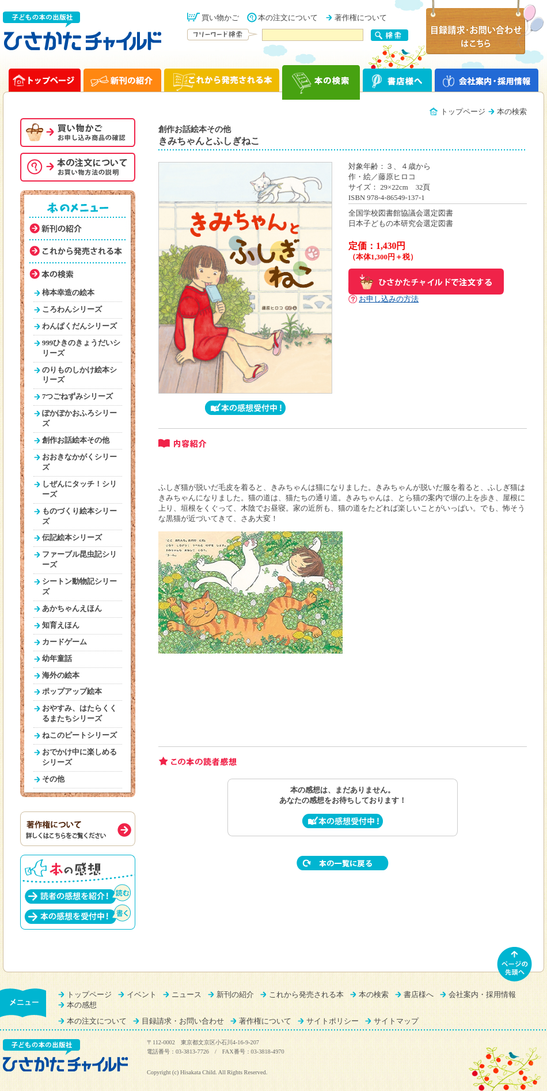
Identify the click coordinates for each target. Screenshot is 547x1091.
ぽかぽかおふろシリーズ (79, 418)
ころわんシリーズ (72, 309)
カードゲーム (64, 642)
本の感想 (82, 1005)
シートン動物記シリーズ (79, 586)
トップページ (462, 112)
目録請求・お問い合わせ (183, 1021)
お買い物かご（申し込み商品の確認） (77, 132)
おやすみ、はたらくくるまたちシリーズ (79, 713)
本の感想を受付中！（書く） (77, 914)
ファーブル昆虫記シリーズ (79, 559)
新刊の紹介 (235, 995)
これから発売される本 (306, 995)
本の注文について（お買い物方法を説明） (77, 167)
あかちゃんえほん (72, 609)
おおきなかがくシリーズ (79, 462)
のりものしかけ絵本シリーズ (79, 375)
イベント (142, 995)
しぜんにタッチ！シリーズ (79, 489)
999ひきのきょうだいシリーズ (81, 348)
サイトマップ (396, 1021)
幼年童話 (57, 659)
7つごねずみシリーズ (77, 396)
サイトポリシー (332, 1021)
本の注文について (288, 18)
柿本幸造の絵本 (68, 293)
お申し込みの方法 (389, 299)
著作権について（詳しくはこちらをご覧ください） (77, 828)
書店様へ (419, 995)
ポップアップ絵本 (72, 692)
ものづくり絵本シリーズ (79, 516)
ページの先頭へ (515, 964)
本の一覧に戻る (343, 863)
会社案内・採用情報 (482, 995)
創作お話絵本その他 (75, 440)
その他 (53, 779)
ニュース (187, 995)
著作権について (361, 18)
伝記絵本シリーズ (72, 538)
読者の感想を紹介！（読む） (77, 894)
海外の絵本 (60, 675)
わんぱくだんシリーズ (79, 326)
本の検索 (374, 995)
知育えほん (60, 625)
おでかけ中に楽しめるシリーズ (79, 757)
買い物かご (220, 18)
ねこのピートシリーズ (79, 735)
